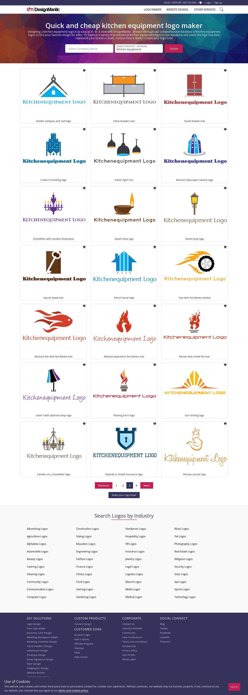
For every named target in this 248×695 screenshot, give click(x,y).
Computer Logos (36, 596)
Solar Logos (181, 573)
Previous (103, 485)
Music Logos (181, 528)
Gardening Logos (86, 596)
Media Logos (132, 589)
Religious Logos (183, 558)
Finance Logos (84, 566)
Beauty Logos (35, 558)
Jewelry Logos (133, 558)
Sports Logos (182, 589)
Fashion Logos (84, 558)
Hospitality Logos (135, 536)
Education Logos (85, 543)
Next (147, 485)
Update (174, 48)
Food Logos (83, 581)
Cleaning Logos (36, 573)
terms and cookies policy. (73, 690)
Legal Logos (132, 566)
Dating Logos (83, 536)
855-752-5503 (189, 2)
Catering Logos (35, 566)
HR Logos (130, 543)
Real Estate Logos (184, 551)
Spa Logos (180, 581)
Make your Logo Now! (124, 494)
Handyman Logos (135, 528)
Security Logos (182, 566)
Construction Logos (87, 528)
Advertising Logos (37, 528)
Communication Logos (40, 589)
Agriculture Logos (37, 536)
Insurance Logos (134, 551)
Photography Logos (185, 543)
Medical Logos (133, 596)
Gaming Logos (84, 589)
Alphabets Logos (36, 543)
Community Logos (37, 581)
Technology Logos (185, 596)
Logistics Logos (134, 573)
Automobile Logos (37, 551)
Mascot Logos (133, 581)
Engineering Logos (87, 551)
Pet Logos (180, 536)
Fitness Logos (84, 573)
